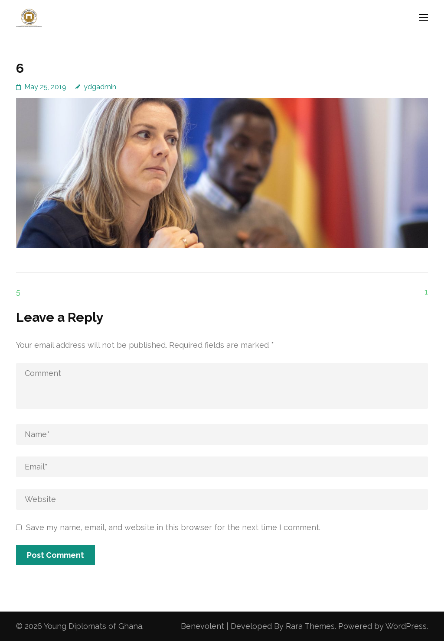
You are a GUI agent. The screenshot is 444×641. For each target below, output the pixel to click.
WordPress (406, 626)
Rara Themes (310, 626)
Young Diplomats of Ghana (93, 626)
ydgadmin (100, 87)
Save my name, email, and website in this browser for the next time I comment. (173, 527)
